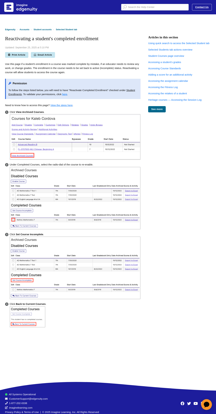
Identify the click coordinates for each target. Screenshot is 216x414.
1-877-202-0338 (18, 403)
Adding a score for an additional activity (170, 74)
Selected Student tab (66, 29)
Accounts (24, 29)
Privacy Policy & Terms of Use (22, 412)
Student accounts (43, 29)
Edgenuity (10, 29)
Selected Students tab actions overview (170, 49)
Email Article (43, 55)
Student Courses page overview (166, 55)
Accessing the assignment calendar (168, 80)
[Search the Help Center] (155, 7)
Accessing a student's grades (164, 62)
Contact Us (202, 7)
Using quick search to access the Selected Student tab (178, 43)
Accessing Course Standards (164, 68)
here (64, 94)
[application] (206, 404)
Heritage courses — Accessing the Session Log (174, 99)
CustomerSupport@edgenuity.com (28, 398)
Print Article (16, 55)
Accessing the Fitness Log (163, 87)
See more (157, 109)
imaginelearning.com (20, 407)
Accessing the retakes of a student (167, 93)
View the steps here (61, 105)
